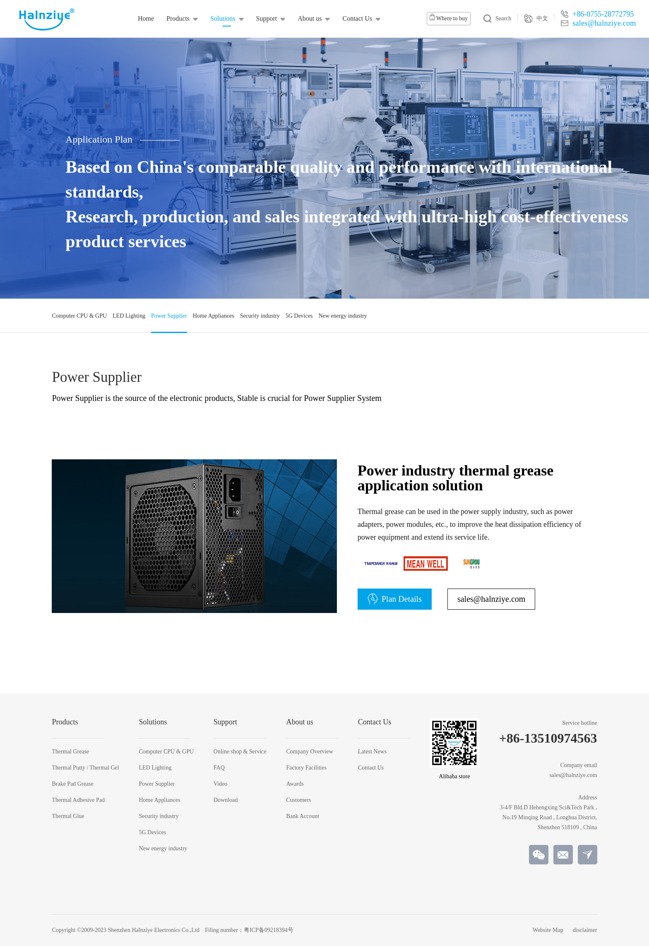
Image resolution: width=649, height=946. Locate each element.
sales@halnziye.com (491, 598)
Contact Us (371, 768)
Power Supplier (157, 784)
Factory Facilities (306, 768)
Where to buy (449, 18)
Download (226, 800)
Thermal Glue (68, 816)
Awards (295, 784)
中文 (536, 18)
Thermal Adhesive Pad (78, 800)
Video (220, 784)
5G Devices (152, 832)
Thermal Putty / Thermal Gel (85, 768)
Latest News (372, 752)
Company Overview (309, 752)
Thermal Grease (70, 752)
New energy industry (163, 849)
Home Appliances (159, 800)
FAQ (219, 768)
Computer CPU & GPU (166, 752)
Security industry (158, 816)
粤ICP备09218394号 (268, 930)
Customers (298, 800)
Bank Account (303, 816)
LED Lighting (155, 768)
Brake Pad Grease (72, 784)
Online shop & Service (240, 752)
